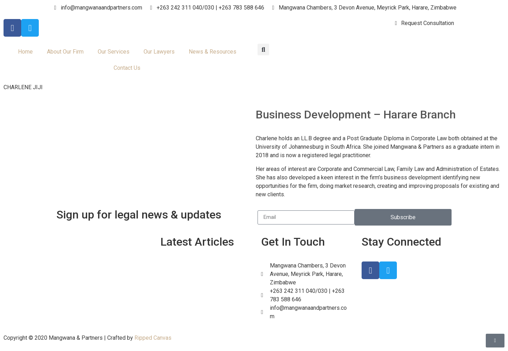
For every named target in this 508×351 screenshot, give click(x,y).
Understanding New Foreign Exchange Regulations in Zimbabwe (208, 275)
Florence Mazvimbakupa (204, 310)
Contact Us (127, 67)
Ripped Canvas (152, 337)
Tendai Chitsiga (193, 319)
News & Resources (212, 51)
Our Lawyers (159, 51)
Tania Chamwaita (195, 301)
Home (25, 51)
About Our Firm (65, 51)
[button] (263, 49)
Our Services (113, 51)
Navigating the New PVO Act (208, 292)
